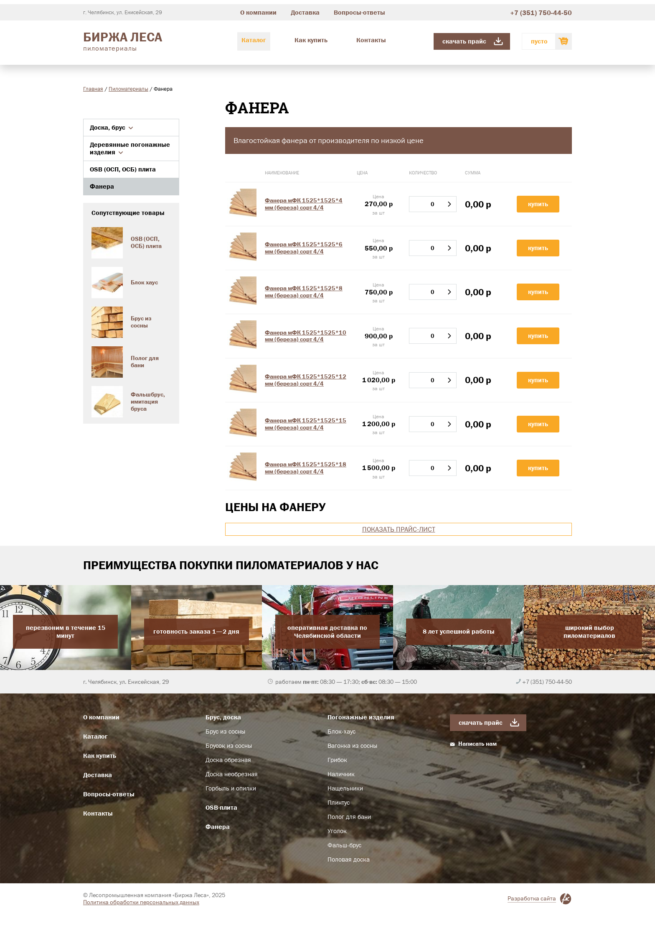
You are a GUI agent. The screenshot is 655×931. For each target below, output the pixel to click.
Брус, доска (223, 717)
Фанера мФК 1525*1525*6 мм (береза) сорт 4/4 (304, 248)
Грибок (337, 760)
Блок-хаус (341, 731)
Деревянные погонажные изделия (130, 148)
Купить (538, 203)
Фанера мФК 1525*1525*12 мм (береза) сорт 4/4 (305, 380)
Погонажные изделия (361, 717)
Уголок (337, 831)
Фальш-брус (344, 845)
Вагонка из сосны (352, 745)
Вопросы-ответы (359, 12)
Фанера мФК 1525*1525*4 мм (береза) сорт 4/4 (304, 204)
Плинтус (339, 802)
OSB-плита (221, 807)
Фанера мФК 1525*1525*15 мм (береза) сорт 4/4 (305, 424)
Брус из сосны (225, 731)
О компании (258, 12)
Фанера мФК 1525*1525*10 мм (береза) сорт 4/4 (305, 336)
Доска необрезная (232, 774)
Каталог (253, 39)
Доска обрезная (228, 760)
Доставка (305, 12)
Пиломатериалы (128, 89)
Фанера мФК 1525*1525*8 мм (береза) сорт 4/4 (304, 292)
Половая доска (349, 859)
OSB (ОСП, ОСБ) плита (123, 169)
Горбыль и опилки (231, 788)
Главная (93, 89)
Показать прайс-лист (398, 529)
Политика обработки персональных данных (141, 902)
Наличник (341, 774)
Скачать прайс (464, 41)
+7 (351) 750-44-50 (541, 12)
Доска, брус (111, 127)
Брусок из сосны (229, 745)
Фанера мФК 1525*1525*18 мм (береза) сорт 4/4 (305, 468)
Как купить (311, 39)
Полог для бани (349, 816)
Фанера (102, 186)
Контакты (371, 39)
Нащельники (345, 788)
